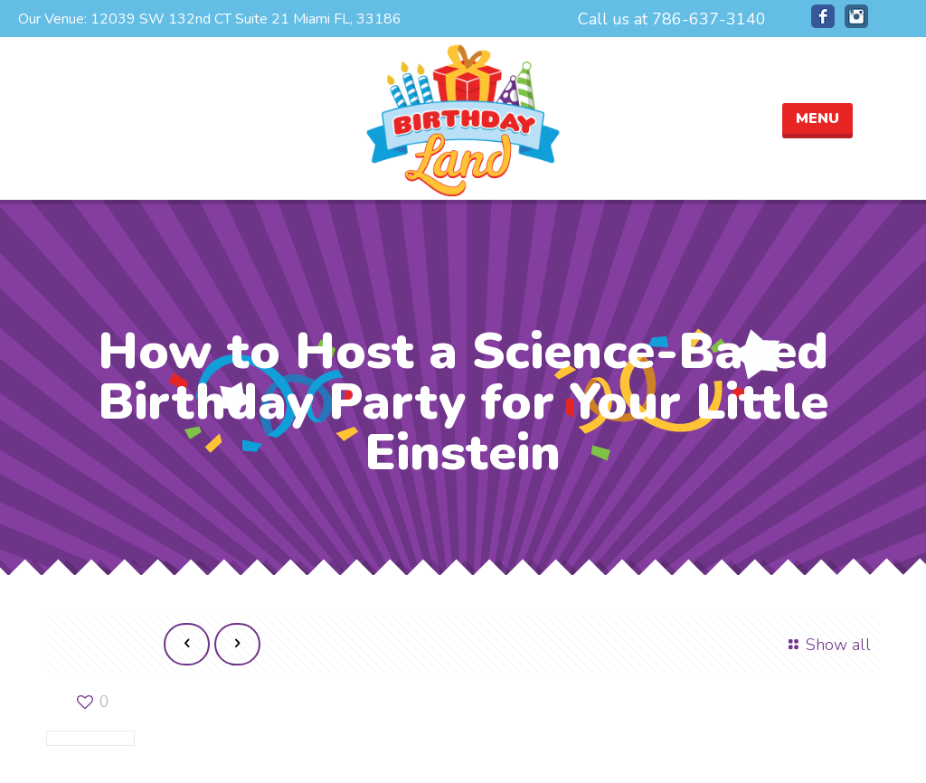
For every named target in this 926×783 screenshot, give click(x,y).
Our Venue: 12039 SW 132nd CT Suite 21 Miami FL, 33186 (210, 19)
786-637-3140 (709, 19)
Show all (826, 645)
